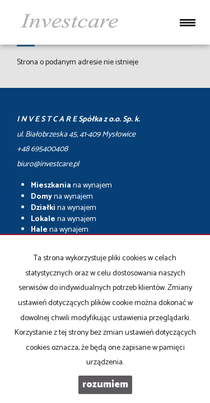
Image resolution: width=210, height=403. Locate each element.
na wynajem (71, 185)
